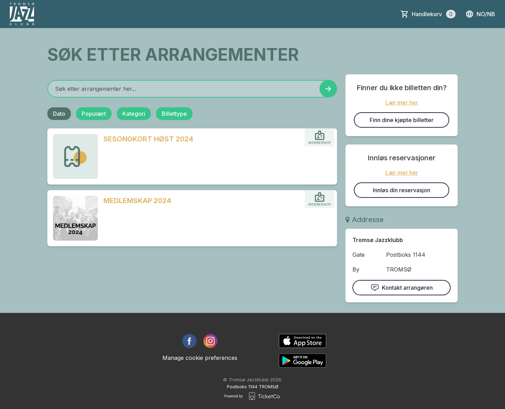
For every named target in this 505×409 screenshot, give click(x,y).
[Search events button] (328, 89)
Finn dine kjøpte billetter (401, 119)
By (355, 269)
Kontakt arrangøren (402, 287)
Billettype (174, 113)
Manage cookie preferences (199, 357)
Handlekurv (434, 14)
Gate (358, 254)
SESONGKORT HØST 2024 (148, 139)
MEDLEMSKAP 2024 (137, 200)
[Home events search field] (192, 89)
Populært (94, 113)
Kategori (133, 113)
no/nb (480, 14)
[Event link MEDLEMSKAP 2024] (72, 218)
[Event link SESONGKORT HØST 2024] (72, 156)
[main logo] (22, 14)
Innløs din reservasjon (401, 190)
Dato (59, 113)
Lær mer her (401, 102)
